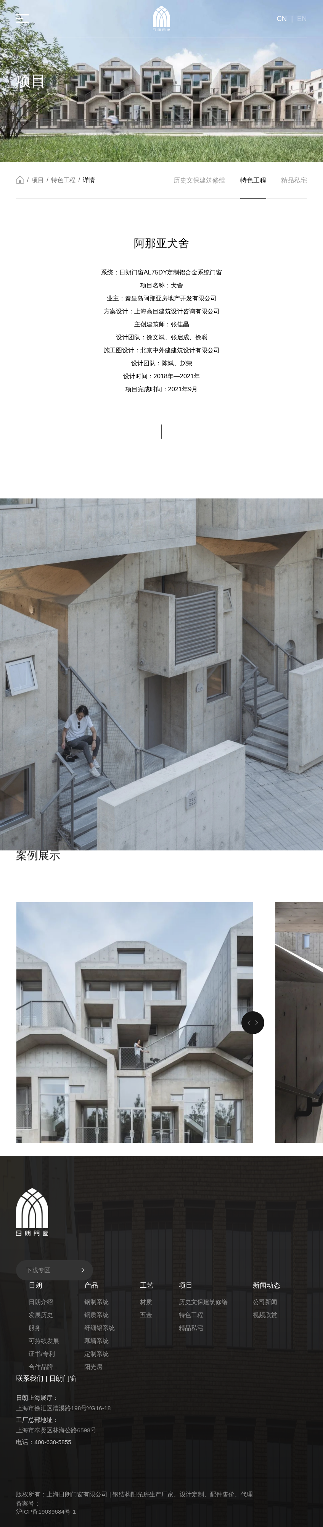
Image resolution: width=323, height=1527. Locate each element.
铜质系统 (96, 1315)
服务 (35, 1328)
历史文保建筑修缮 (199, 180)
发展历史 (41, 1315)
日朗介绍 (41, 1302)
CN (281, 19)
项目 (38, 180)
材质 (146, 1302)
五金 (146, 1315)
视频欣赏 (265, 1315)
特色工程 (63, 180)
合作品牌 (41, 1367)
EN (302, 19)
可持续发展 (44, 1341)
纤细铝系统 (99, 1328)
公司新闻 (265, 1302)
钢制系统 (96, 1302)
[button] (249, 1153)
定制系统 (96, 1354)
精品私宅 (294, 180)
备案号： (28, 1503)
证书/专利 (42, 1354)
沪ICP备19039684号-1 (46, 1511)
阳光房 (93, 1367)
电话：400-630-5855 (43, 1442)
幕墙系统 (96, 1341)
